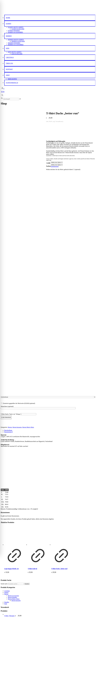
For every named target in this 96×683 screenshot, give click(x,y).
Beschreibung (8, 198)
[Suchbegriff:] (11, 99)
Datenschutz (7, 645)
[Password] (73, 670)
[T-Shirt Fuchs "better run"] (61, 303)
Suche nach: (4, 351)
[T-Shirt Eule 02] (38, 303)
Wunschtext (7, 174)
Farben (3, 160)
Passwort (54, 668)
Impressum (7, 642)
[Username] (23, 670)
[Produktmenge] (28, 182)
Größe (3, 157)
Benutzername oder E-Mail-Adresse (11, 668)
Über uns (6, 637)
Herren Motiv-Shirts (28, 195)
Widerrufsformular (9, 648)
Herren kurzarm (17, 195)
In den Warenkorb (6, 185)
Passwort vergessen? (7, 677)
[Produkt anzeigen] (14, 333)
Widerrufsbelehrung (10, 647)
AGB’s (6, 643)
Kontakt (6, 639)
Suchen (27, 351)
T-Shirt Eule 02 (32, 336)
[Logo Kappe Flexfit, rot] (14, 303)
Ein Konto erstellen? (7, 680)
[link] (20, 99)
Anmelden (4, 674)
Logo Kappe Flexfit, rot (11, 336)
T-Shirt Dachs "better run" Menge (10, 182)
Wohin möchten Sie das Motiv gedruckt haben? (18, 163)
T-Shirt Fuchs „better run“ (59, 336)
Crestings (7, 359)
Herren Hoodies (12, 365)
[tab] (49, 198)
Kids (5, 371)
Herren (10, 195)
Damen (6, 360)
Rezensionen (8, 199)
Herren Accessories (13, 363)
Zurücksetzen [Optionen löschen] (9, 160)
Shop (5, 629)
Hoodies (6, 370)
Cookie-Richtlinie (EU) (11, 650)
